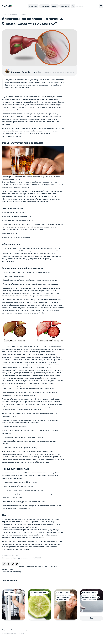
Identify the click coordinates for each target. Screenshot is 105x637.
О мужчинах (33, 6)
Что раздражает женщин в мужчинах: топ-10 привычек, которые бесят (64, 596)
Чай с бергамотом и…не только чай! (39, 594)
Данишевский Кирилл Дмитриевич (24, 72)
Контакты (14, 630)
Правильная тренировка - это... (12, 594)
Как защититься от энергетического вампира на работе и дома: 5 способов (90, 596)
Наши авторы (23, 630)
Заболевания (65, 6)
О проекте (5, 630)
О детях (54, 6)
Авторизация (7, 572)
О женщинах (44, 6)
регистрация (17, 572)
